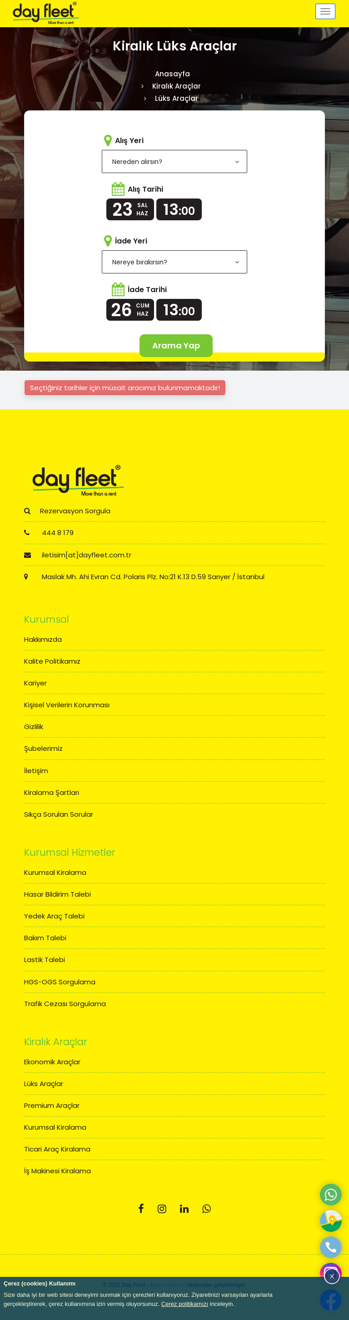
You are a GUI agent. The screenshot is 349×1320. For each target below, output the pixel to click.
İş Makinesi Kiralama (57, 1171)
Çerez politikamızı (184, 1303)
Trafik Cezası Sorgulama (65, 1003)
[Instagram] (162, 1209)
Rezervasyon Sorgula (67, 511)
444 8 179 (49, 532)
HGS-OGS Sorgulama (59, 982)
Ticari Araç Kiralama (57, 1149)
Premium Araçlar (52, 1105)
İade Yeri (131, 241)
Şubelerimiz (43, 748)
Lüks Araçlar (43, 1083)
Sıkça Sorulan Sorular (58, 814)
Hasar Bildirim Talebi (57, 894)
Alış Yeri (129, 140)
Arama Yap (176, 345)
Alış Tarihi (145, 189)
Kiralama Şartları (51, 792)
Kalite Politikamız (52, 661)
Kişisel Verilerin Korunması (67, 705)
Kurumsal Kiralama (55, 872)
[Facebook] (141, 1209)
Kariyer (35, 683)
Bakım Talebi (45, 938)
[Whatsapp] (206, 1209)
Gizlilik (33, 726)
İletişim (36, 770)
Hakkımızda (43, 639)
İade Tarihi (147, 289)
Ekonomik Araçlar (52, 1062)
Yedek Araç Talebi (54, 916)
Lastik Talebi (44, 959)
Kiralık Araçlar (176, 86)
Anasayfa (172, 74)
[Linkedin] (184, 1209)
